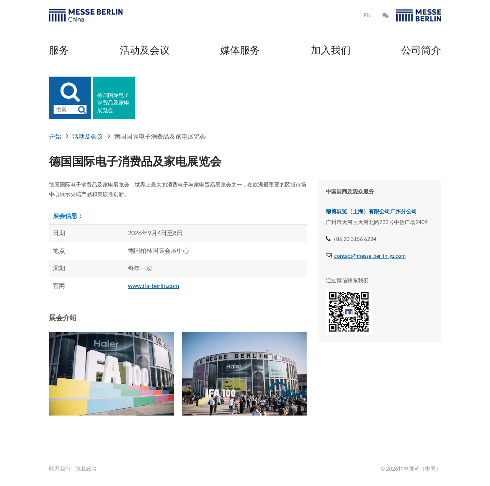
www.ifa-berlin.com (153, 285)
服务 (59, 50)
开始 (55, 136)
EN (367, 15)
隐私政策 (86, 468)
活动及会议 (145, 50)
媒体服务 (240, 50)
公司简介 (421, 50)
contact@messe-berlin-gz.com (370, 255)
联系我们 (59, 468)
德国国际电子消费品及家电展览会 (113, 102)
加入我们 (331, 50)
